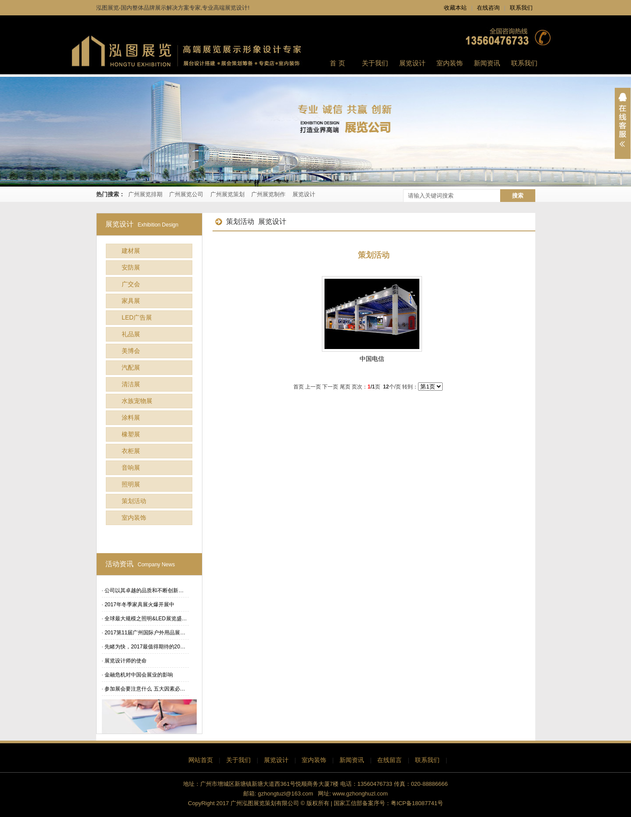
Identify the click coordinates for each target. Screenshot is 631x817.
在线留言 (389, 759)
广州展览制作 (268, 194)
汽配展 (131, 367)
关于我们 (238, 759)
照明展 (131, 484)
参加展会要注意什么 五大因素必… (145, 689)
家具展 (131, 300)
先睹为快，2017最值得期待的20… (145, 647)
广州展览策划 (227, 194)
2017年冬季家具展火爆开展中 (139, 604)
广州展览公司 (186, 194)
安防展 (131, 267)
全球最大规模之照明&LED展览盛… (146, 618)
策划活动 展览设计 (251, 221)
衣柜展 (131, 450)
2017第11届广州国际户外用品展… (145, 633)
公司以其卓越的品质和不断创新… (144, 590)
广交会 (131, 284)
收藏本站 (455, 7)
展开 (623, 123)
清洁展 (131, 384)
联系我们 (521, 7)
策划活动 (134, 500)
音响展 (131, 467)
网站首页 (200, 759)
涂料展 (131, 417)
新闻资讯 (351, 759)
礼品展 (131, 334)
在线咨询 (488, 7)
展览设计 (303, 194)
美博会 (131, 350)
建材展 (131, 250)
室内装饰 (134, 517)
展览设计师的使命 (126, 661)
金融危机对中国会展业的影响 (139, 675)
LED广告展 (137, 317)
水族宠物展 (137, 400)
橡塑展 (131, 434)
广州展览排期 (145, 194)
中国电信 (372, 358)
